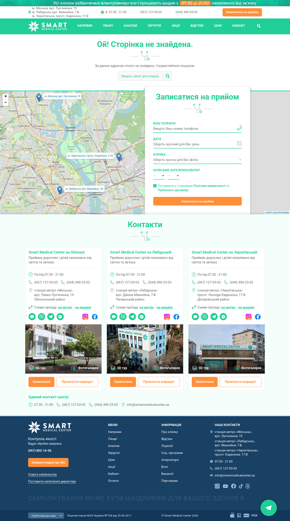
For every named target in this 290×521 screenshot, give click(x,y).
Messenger (60, 315)
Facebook (94, 315)
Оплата (113, 481)
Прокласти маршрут (77, 382)
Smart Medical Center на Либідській (140, 252)
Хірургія (154, 26)
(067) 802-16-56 (39, 450)
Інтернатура (170, 460)
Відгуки (197, 26)
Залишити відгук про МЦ (48, 462)
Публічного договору (173, 190)
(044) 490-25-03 (187, 12)
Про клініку (169, 432)
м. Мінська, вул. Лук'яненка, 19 (54, 8)
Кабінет (238, 26)
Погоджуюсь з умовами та (193, 188)
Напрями (84, 26)
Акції (176, 26)
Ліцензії (167, 446)
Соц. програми (172, 453)
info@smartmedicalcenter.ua (148, 405)
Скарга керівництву (42, 474)
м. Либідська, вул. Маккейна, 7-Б (55, 12)
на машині (83, 307)
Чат (31, 315)
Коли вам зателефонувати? (159, 170)
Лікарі (108, 26)
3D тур (40, 368)
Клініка (159, 154)
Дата (157, 139)
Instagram (85, 315)
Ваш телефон (164, 123)
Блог (164, 467)
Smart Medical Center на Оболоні (56, 252)
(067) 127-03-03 (151, 12)
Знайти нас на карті (268, 507)
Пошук (259, 26)
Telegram (50, 315)
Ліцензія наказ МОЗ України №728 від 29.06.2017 (99, 515)
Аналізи (130, 26)
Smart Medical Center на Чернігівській (224, 252)
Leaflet (268, 212)
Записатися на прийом (242, 12)
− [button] (5, 103)
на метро (65, 307)
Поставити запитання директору (52, 481)
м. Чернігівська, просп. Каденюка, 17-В (60, 16)
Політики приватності (209, 186)
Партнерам (169, 481)
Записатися (41, 382)
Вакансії (167, 474)
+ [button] (5, 97)
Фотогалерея (88, 368)
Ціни (218, 26)
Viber (41, 315)
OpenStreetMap (281, 212)
